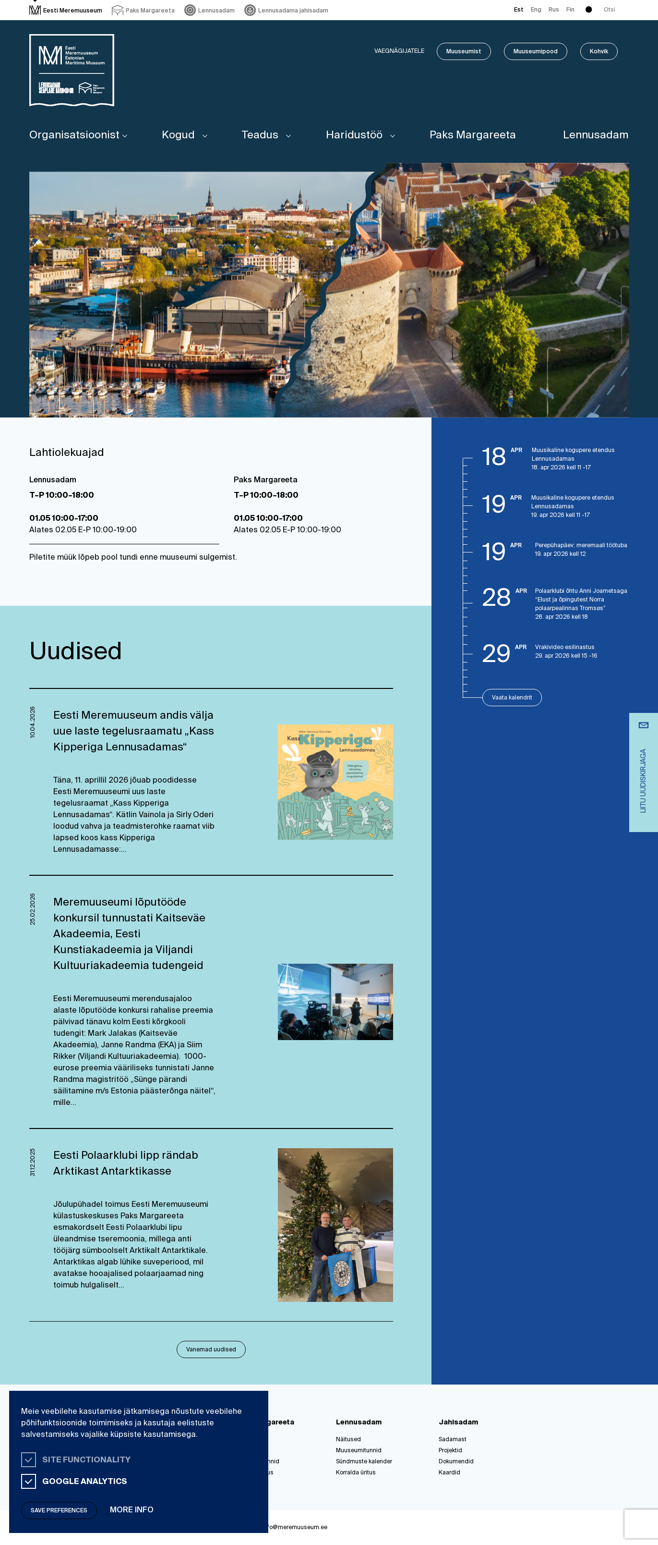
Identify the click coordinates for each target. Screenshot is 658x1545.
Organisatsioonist (74, 135)
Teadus (260, 135)
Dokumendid (456, 1462)
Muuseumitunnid (359, 1451)
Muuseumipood (536, 52)
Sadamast (453, 1440)
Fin (570, 10)
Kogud (178, 135)
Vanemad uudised (211, 1350)
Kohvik (599, 52)
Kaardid (449, 1473)
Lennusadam (596, 135)
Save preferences (59, 1511)
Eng (536, 10)
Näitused (348, 1440)
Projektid (450, 1451)
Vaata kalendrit (512, 698)
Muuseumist (463, 52)
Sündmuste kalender (364, 1462)
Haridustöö (354, 135)
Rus (554, 10)
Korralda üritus (356, 1473)
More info (132, 1510)
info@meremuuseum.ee (295, 1528)
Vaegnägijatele (399, 51)
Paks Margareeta (473, 135)
